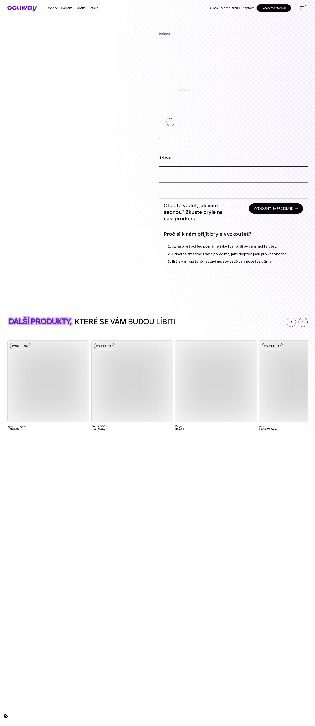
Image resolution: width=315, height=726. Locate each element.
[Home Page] (22, 8)
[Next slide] (303, 322)
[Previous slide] (291, 322)
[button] (302, 8)
